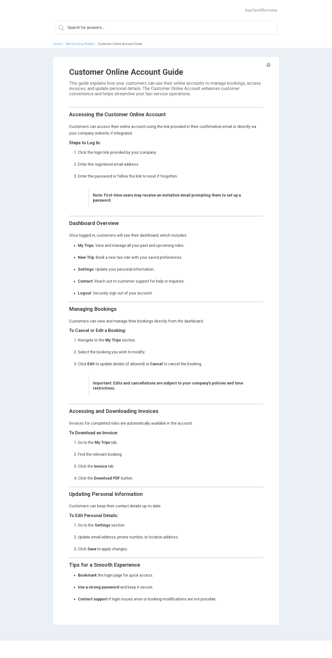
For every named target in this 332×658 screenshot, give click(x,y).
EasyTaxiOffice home (261, 10)
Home (57, 44)
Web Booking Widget (80, 44)
